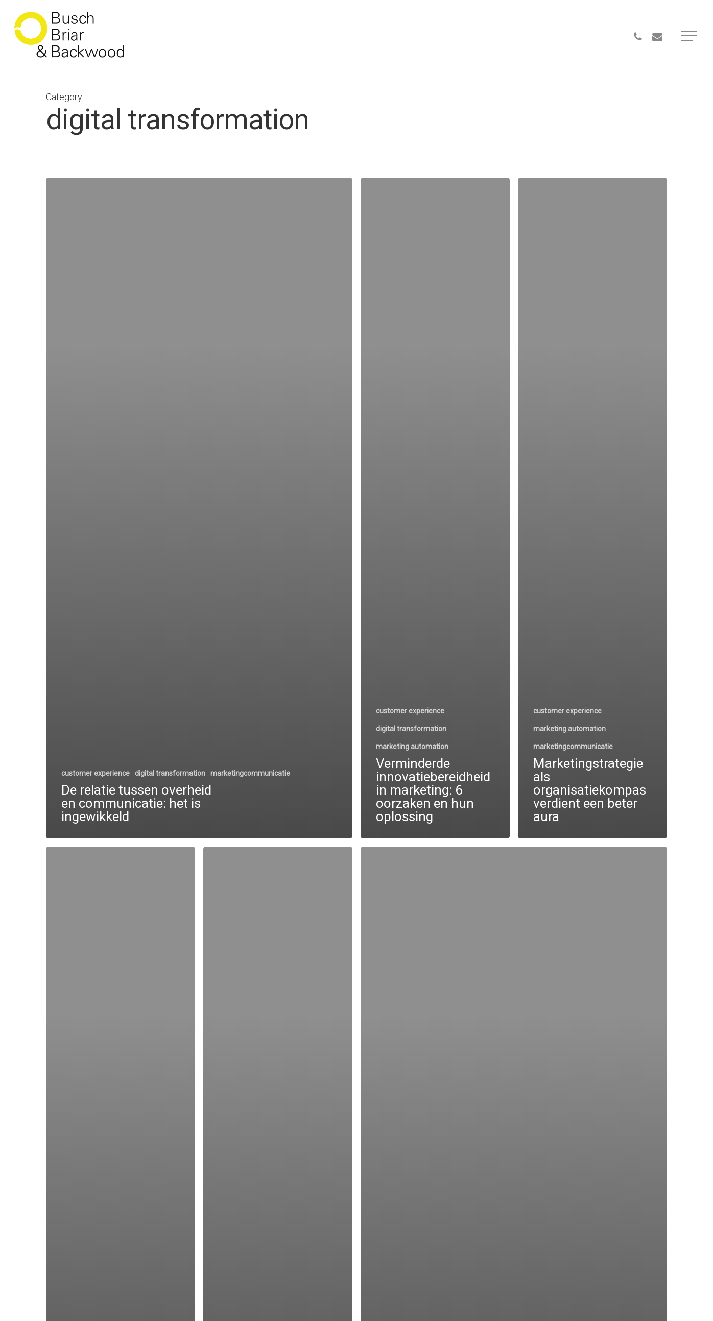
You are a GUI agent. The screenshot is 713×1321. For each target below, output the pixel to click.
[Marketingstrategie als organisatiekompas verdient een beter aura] (592, 508)
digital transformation (170, 773)
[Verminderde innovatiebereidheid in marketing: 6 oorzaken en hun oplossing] (435, 508)
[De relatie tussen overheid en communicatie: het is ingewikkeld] (199, 508)
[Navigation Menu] (690, 36)
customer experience (95, 773)
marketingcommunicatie (250, 773)
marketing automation (412, 746)
